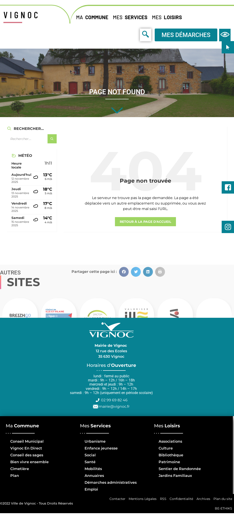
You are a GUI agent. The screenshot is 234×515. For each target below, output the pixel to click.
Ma (93, 17)
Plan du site (222, 499)
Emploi (91, 489)
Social (90, 455)
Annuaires (94, 475)
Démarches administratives (111, 482)
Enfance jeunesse (101, 448)
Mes (131, 17)
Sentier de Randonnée (180, 469)
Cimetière (19, 469)
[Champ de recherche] (32, 138)
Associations (170, 441)
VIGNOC (21, 14)
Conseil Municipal (27, 441)
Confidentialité (180, 499)
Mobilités (93, 469)
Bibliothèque (171, 455)
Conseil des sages (26, 455)
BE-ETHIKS (223, 510)
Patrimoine (169, 462)
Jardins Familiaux (175, 475)
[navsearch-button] (135, 34)
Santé (90, 462)
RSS (162, 499)
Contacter (115, 499)
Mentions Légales (141, 499)
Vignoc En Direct (26, 448)
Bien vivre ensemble (29, 462)
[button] (124, 316)
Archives (203, 499)
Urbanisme (95, 441)
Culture (166, 448)
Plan (14, 475)
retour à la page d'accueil (145, 222)
